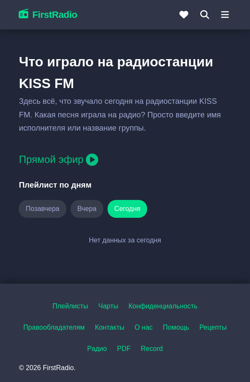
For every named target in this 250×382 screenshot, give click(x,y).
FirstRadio (48, 14)
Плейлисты (70, 306)
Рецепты (213, 327)
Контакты (109, 327)
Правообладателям (54, 327)
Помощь (176, 327)
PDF (124, 348)
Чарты (108, 306)
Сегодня (127, 208)
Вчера (87, 208)
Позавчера (42, 208)
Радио (97, 348)
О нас (143, 327)
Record (152, 348)
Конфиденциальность (162, 306)
